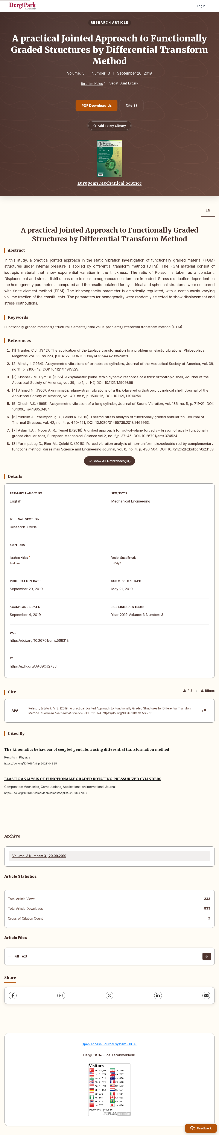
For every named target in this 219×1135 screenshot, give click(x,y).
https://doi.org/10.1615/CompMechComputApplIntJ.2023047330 (45, 793)
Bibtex (208, 690)
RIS (188, 690)
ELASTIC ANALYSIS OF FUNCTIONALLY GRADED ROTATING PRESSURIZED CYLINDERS (82, 779)
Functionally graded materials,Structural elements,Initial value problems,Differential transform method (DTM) (93, 327)
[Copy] (204, 710)
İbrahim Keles (92, 84)
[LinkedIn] (158, 995)
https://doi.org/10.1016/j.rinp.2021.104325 (30, 763)
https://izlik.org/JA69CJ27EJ (33, 666)
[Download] (206, 956)
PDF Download (96, 105)
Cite (131, 105)
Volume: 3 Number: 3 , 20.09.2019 (39, 856)
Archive (12, 836)
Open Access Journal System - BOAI (109, 1044)
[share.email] (206, 995)
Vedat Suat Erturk (123, 83)
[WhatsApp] (61, 995)
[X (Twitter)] (109, 995)
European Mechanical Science (110, 183)
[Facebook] (13, 995)
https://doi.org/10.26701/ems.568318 (39, 640)
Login (201, 6)
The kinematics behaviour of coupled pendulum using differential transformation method (86, 749)
